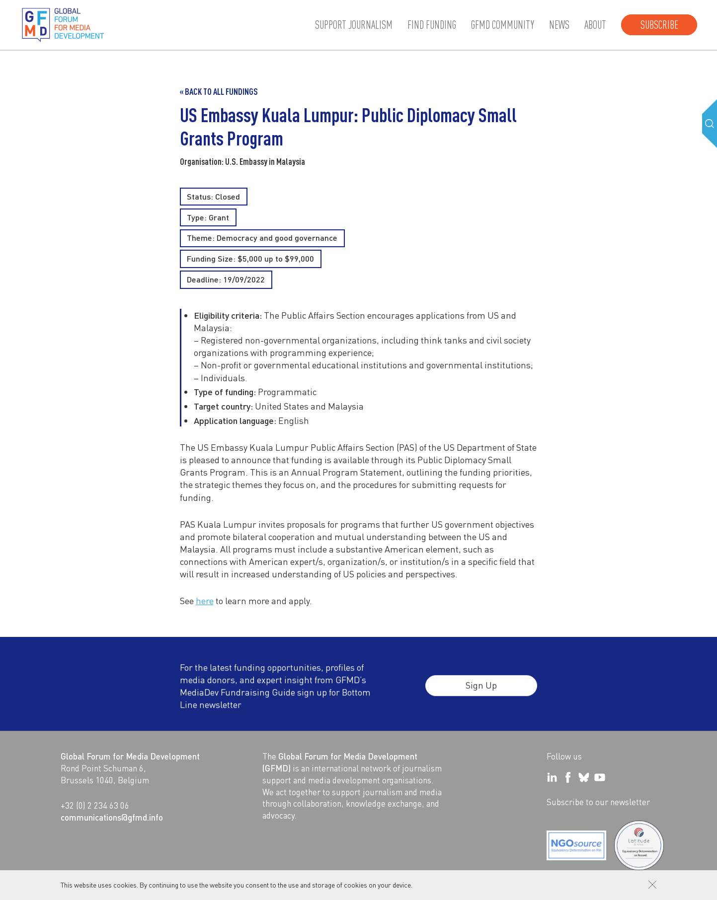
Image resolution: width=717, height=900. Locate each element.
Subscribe (659, 24)
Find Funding (431, 24)
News (559, 24)
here (205, 600)
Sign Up (481, 691)
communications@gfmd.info (112, 817)
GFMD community (502, 24)
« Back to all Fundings (219, 91)
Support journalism (354, 24)
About (595, 24)
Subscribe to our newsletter (598, 801)
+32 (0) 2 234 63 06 (95, 805)
